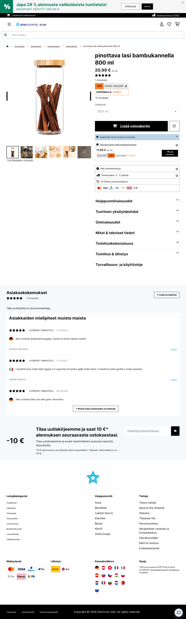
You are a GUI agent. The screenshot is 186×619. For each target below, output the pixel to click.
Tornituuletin (14, 518)
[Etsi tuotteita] (93, 35)
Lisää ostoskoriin (131, 126)
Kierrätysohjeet (148, 537)
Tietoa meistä (147, 502)
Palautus (144, 513)
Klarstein (100, 518)
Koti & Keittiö (21, 46)
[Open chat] (179, 613)
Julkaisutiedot (33, 611)
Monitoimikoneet (17, 528)
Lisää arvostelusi (163, 295)
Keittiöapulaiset (62, 46)
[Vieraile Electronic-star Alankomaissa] (116, 583)
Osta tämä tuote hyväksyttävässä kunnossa (123, 144)
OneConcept (102, 534)
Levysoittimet (15, 534)
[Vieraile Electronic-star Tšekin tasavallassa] (110, 575)
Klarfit (98, 528)
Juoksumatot (15, 523)
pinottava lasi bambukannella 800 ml (115, 46)
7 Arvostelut (101, 80)
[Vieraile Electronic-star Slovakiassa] (103, 575)
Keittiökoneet (41, 46)
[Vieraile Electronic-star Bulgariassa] (110, 583)
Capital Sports (104, 513)
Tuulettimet (13, 502)
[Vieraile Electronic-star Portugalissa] (123, 583)
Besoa (98, 523)
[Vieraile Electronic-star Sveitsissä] (110, 568)
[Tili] (161, 24)
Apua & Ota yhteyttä (151, 507)
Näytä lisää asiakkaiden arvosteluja (97, 408)
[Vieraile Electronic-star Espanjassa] (97, 575)
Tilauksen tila (147, 518)
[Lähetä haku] (5, 35)
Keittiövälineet (83, 46)
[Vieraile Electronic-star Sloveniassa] (97, 590)
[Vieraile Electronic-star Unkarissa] (116, 575)
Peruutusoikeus (148, 523)
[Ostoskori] (177, 24)
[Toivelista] (169, 24)
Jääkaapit (13, 507)
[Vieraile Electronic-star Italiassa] (123, 568)
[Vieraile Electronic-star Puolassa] (123, 575)
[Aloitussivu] (11, 46)
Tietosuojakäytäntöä (159, 570)
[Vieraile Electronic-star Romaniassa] (103, 583)
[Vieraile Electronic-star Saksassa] (97, 568)
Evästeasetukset (149, 548)
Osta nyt (145, 6)
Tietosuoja (13, 611)
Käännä (172, 351)
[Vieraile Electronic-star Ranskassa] (116, 568)
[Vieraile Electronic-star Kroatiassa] (97, 583)
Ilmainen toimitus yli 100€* (165, 15)
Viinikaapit (13, 513)
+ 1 (84, 152)
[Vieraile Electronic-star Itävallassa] (103, 568)
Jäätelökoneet (15, 539)
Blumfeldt (101, 507)
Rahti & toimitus (149, 543)
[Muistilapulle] (174, 126)
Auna (98, 502)
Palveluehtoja (145, 572)
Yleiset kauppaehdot (59, 611)
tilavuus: (100, 104)
